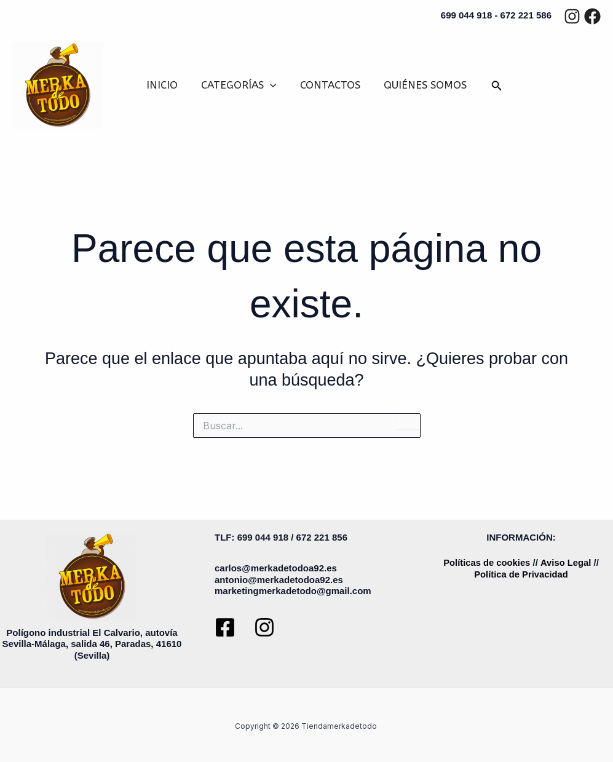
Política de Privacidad (521, 574)
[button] (271, 85)
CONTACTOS (329, 85)
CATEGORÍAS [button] (239, 85)
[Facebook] (592, 16)
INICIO (165, 85)
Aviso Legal (566, 562)
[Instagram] (572, 16)
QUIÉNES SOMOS (421, 85)
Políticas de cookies (487, 562)
